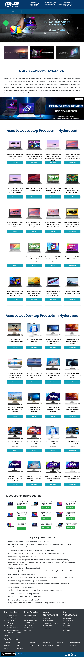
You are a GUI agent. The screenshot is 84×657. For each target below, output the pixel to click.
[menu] (13, 11)
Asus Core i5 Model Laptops (11, 630)
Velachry (59, 645)
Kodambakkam (48, 645)
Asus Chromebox (28, 628)
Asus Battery (66, 630)
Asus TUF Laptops (9, 623)
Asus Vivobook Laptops (10, 618)
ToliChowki (59, 643)
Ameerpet (46, 643)
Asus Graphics (67, 618)
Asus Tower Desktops (30, 618)
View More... (21, 508)
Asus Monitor (27, 630)
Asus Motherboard (68, 620)
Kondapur (7, 643)
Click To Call (8, 654)
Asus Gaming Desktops (30, 620)
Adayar (6, 648)
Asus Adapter (66, 628)
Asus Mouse (66, 623)
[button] (6, 28)
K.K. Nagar (20, 648)
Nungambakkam (74, 643)
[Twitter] (66, 654)
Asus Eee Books (8, 625)
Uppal (19, 643)
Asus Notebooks (47, 625)
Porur (19, 645)
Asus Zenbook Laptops (10, 615)
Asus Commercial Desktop (50, 623)
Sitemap (23, 654)
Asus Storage (47, 628)
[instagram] (75, 654)
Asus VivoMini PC (28, 625)
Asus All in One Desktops (30, 615)
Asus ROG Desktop (29, 623)
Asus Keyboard (67, 625)
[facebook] (69, 654)
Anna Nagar (7, 645)
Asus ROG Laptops (9, 620)
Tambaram (73, 645)
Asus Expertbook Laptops (11, 628)
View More (15, 163)
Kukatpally (33, 643)
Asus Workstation (48, 620)
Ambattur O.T (34, 645)
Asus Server (46, 618)
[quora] (72, 654)
